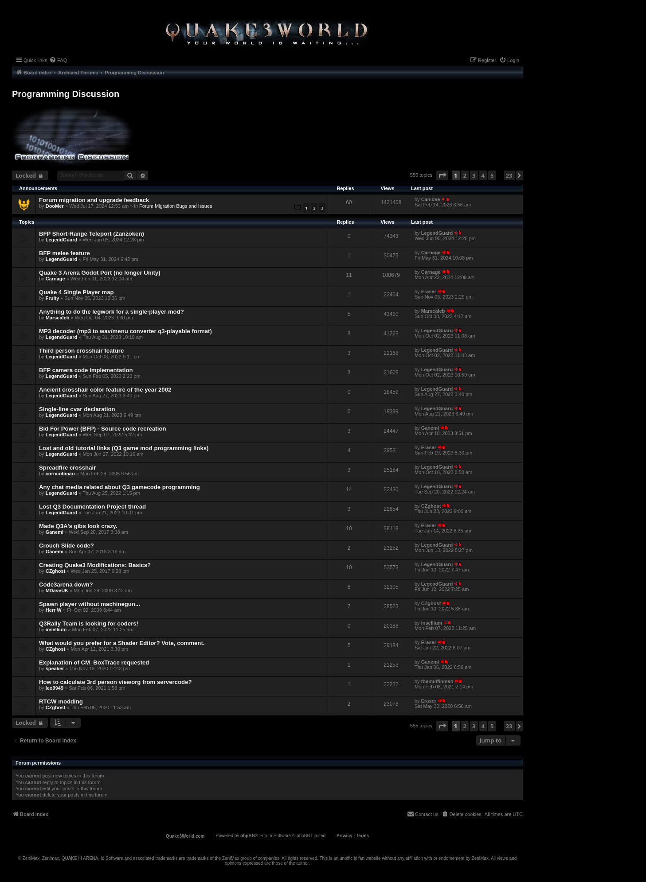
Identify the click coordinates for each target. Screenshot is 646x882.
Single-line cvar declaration (77, 409)
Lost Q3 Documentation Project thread (92, 506)
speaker (55, 668)
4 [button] (483, 175)
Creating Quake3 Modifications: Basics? (95, 565)
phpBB (247, 835)
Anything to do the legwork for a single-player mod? (111, 311)
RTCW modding (61, 701)
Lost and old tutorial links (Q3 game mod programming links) (123, 448)
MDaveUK (57, 590)
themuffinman (437, 681)
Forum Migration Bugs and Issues (175, 206)
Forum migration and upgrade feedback (94, 200)
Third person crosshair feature (81, 350)
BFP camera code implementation (86, 370)
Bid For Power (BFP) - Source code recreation (102, 428)
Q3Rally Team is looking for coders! (88, 623)
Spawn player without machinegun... (89, 604)
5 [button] (491, 175)
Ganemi (430, 428)
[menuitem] (58, 60)
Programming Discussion (65, 94)
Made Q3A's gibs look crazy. (78, 526)
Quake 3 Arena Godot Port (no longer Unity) (100, 272)
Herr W (54, 610)
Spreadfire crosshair (67, 467)
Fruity (52, 298)
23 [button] (509, 175)
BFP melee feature (64, 253)
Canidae (430, 199)
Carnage (431, 252)
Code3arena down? (66, 584)
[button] (442, 175)
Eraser (428, 291)
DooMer (55, 206)
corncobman (60, 473)
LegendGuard (62, 239)
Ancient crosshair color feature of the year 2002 (105, 389)
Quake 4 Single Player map (76, 292)
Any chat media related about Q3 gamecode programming (119, 487)
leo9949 (54, 688)
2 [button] (464, 175)
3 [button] (473, 175)
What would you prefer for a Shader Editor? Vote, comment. (121, 643)
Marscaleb (58, 317)
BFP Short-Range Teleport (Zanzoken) (91, 233)
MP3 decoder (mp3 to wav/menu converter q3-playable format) (125, 331)
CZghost (431, 506)
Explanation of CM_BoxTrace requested (94, 662)
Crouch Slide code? (66, 545)
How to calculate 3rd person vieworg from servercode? (115, 682)
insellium (56, 629)
